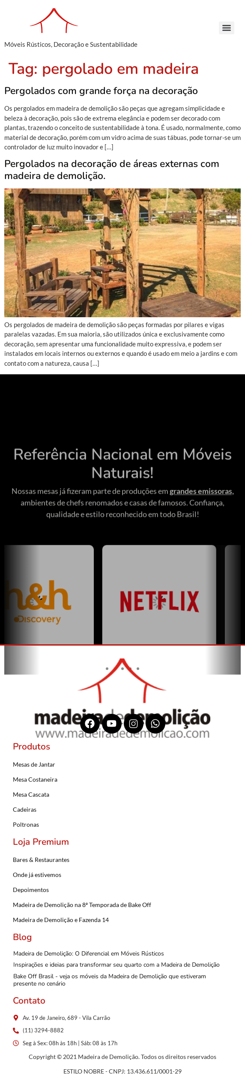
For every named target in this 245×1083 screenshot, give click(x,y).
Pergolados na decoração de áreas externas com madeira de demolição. (111, 169)
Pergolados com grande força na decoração (101, 90)
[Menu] (226, 27)
